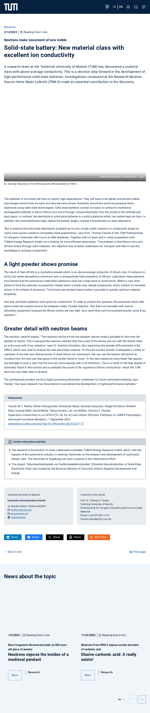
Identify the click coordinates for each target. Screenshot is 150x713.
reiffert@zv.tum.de (21, 510)
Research (10, 27)
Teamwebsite (18, 517)
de (114, 6)
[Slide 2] (124, 699)
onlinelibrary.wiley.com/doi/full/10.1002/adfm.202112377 (44, 423)
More (15, 675)
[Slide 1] (119, 699)
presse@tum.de (19, 513)
